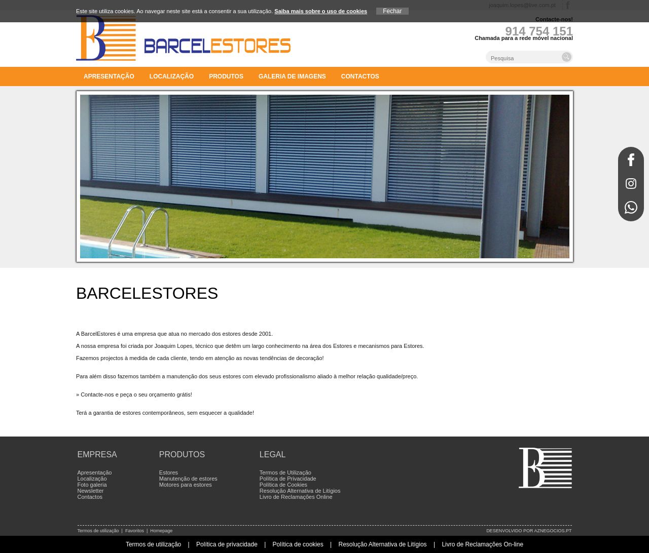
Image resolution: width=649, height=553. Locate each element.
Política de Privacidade (288, 479)
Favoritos (134, 530)
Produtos (226, 76)
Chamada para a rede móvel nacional (524, 38)
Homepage (161, 530)
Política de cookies (298, 544)
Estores (168, 472)
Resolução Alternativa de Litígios (300, 491)
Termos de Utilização (285, 472)
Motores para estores (185, 485)
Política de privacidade (227, 544)
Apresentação (109, 76)
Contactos (360, 76)
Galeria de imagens (292, 76)
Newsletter (91, 491)
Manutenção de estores (188, 479)
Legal (273, 454)
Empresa (97, 454)
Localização (172, 76)
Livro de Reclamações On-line (482, 544)
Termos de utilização (98, 530)
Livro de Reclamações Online (296, 497)
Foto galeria (92, 485)
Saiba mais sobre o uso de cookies (320, 11)
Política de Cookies (283, 485)
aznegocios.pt (552, 530)
